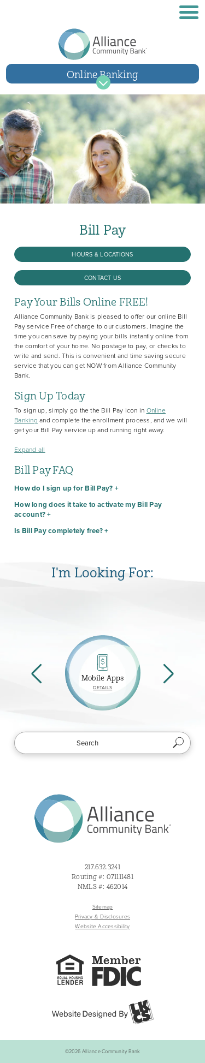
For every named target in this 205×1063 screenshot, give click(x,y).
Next (167, 672)
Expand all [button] (29, 450)
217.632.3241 (102, 867)
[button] (102, 488)
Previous (38, 672)
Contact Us (102, 277)
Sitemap (102, 907)
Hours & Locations (102, 254)
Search (178, 743)
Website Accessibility (102, 926)
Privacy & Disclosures (102, 916)
